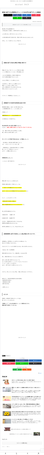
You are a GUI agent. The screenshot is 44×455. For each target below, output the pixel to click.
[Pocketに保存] (25, 15)
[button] (39, 15)
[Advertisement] (22, 49)
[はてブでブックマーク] (18, 15)
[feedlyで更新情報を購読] (21, 367)
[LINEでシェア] (32, 15)
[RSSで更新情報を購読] (23, 367)
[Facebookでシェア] (12, 15)
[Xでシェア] (5, 15)
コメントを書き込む (22, 441)
